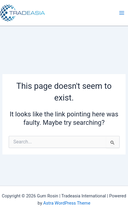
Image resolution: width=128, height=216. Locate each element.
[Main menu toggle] (121, 13)
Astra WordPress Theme (66, 203)
